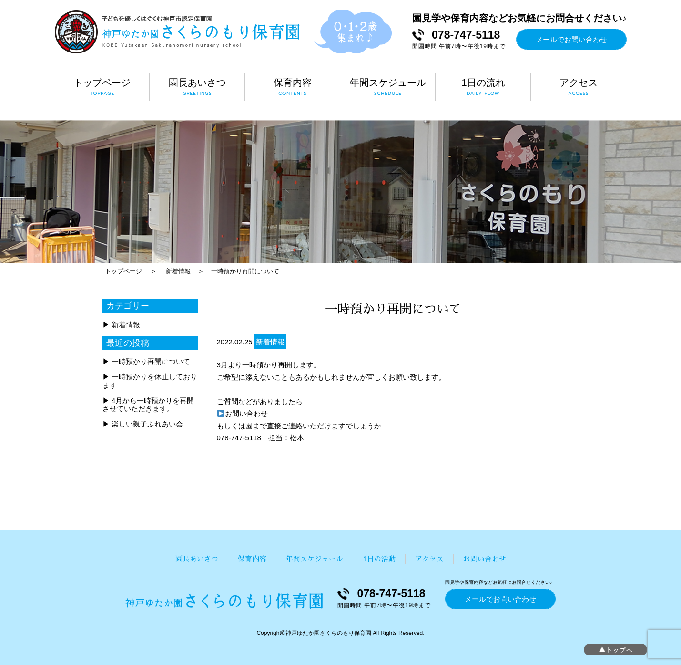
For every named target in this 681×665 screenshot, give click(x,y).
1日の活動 (379, 558)
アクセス (429, 558)
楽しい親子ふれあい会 (147, 424)
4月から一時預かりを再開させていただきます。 (148, 404)
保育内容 (252, 558)
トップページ (123, 271)
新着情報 (178, 271)
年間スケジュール (314, 558)
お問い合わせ (242, 413)
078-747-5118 (466, 35)
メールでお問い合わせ (571, 39)
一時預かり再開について (245, 271)
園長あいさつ (196, 558)
